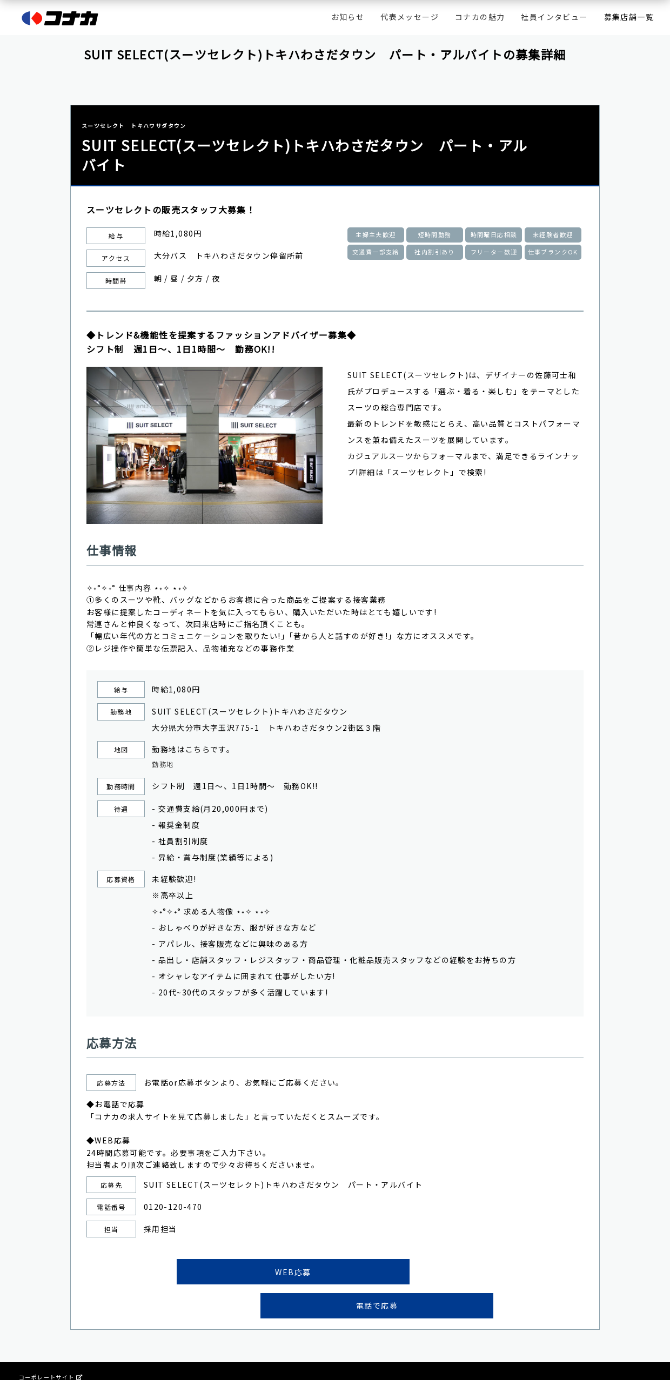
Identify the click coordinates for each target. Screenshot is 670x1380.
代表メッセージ (409, 16)
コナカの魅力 (480, 16)
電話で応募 (422, 1274)
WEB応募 (248, 1274)
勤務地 (164, 765)
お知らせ (348, 16)
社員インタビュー (554, 16)
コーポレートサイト (50, 1347)
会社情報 (31, 1356)
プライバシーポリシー (50, 1365)
